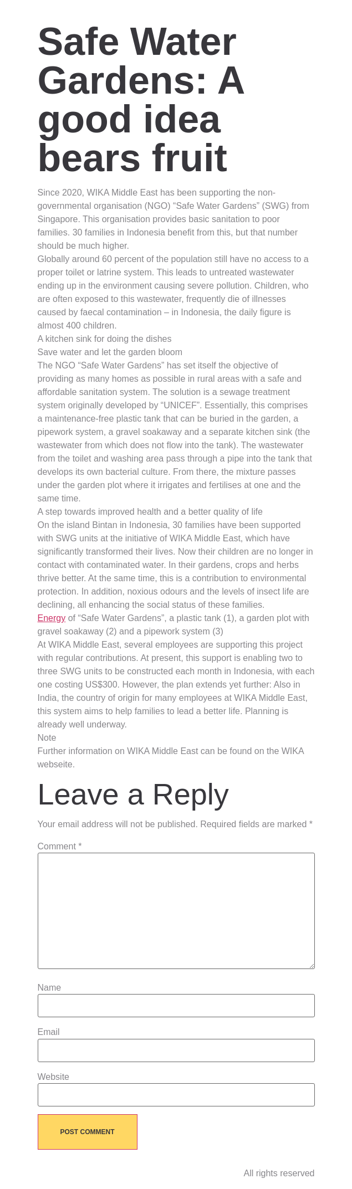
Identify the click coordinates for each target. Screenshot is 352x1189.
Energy (52, 618)
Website (54, 1077)
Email (49, 1032)
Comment (60, 846)
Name (50, 987)
